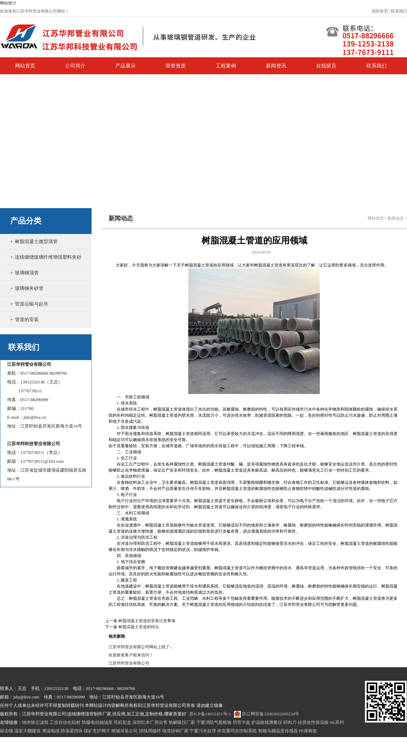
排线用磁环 (150, 730)
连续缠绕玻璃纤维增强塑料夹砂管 (45, 265)
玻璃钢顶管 (27, 272)
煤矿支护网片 (97, 730)
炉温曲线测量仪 (266, 722)
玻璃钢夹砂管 (29, 288)
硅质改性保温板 (313, 722)
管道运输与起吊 (31, 303)
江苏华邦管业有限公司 (129, 663)
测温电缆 (51, 730)
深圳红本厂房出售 (150, 722)
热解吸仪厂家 (182, 722)
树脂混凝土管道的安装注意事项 (146, 620)
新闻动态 (395, 218)
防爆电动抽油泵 (97, 722)
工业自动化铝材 (65, 722)
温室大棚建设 (27, 730)
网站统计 (8, 3)
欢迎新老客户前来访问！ (131, 655)
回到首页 (380, 11)
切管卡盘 (241, 722)
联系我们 (399, 11)
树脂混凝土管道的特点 (138, 627)
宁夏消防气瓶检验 (214, 722)
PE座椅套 (308, 730)
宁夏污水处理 (203, 730)
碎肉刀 (289, 722)
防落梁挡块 (72, 730)
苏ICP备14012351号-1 (210, 713)
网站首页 (376, 218)
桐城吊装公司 (124, 730)
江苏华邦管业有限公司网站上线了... (141, 647)
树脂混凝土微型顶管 (36, 241)
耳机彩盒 (122, 722)
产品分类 (25, 221)
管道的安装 (27, 319)
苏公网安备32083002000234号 (266, 713)
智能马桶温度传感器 (278, 730)
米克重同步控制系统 (237, 730)
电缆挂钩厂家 (175, 730)
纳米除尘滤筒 (35, 722)
